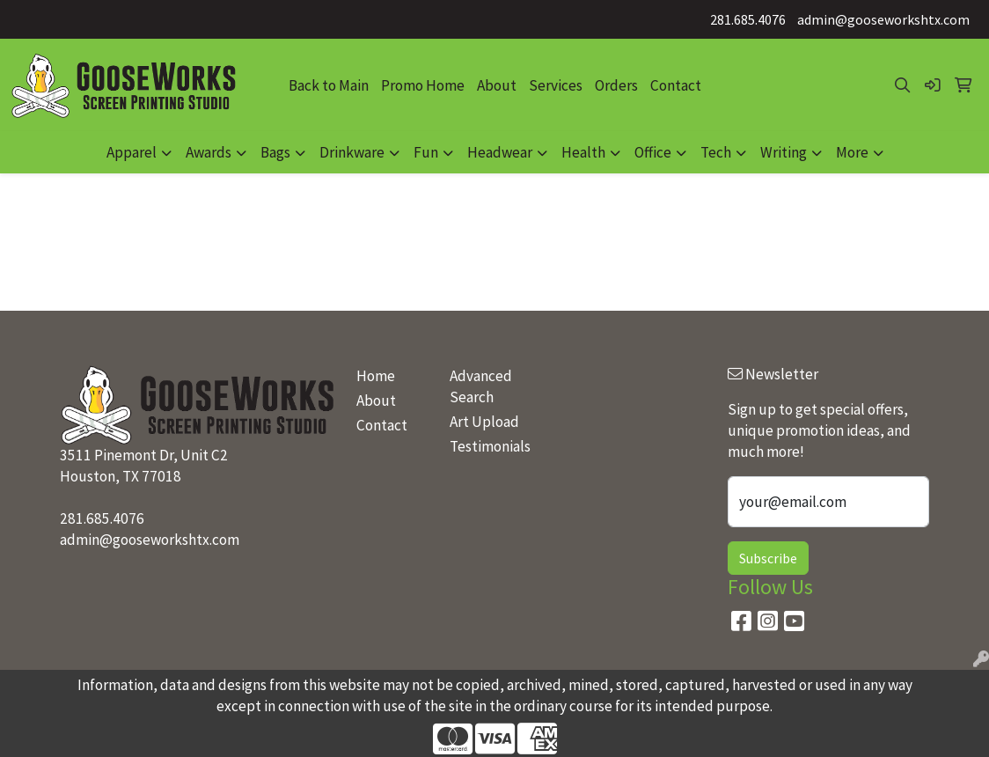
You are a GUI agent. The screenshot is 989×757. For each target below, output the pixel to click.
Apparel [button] (131, 152)
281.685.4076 (748, 19)
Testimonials (485, 446)
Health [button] (583, 152)
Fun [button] (426, 152)
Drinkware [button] (352, 152)
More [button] (852, 152)
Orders (616, 85)
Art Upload (484, 421)
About (496, 85)
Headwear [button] (499, 152)
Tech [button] (715, 152)
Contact (675, 85)
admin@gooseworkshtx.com (883, 19)
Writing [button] (783, 152)
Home (375, 376)
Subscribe (768, 558)
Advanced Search (481, 386)
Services (555, 85)
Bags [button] (275, 152)
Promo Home (423, 85)
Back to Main (329, 85)
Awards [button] (208, 152)
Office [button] (652, 152)
